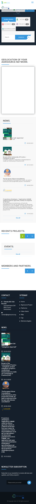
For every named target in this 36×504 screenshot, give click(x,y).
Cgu (22, 318)
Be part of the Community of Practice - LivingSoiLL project (14, 157)
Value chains (25, 311)
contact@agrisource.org (8, 314)
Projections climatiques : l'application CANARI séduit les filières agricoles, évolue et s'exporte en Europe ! (17, 200)
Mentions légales (26, 321)
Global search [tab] (8, 19)
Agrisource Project (26, 305)
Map (22, 314)
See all (18, 218)
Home (23, 301)
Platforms (24, 308)
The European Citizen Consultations (14, 178)
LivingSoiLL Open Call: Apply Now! (13, 138)
